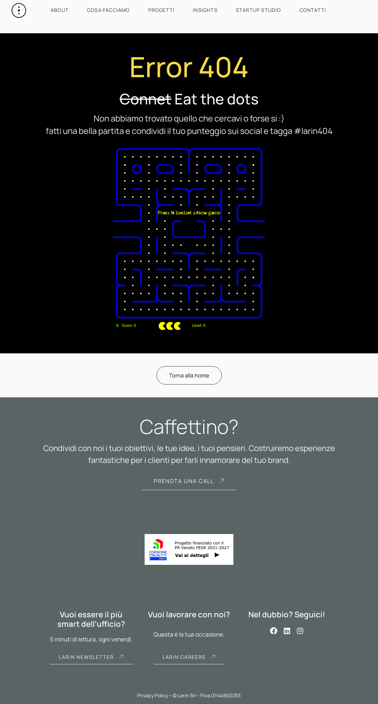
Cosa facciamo (108, 10)
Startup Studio (258, 10)
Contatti (313, 10)
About (60, 10)
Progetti (161, 10)
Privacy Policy (152, 695)
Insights (205, 10)
